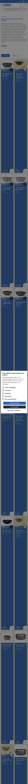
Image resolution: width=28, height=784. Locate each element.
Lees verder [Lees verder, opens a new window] (12, 384)
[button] (14, 410)
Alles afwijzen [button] (14, 407)
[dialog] (14, 392)
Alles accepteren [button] (14, 403)
